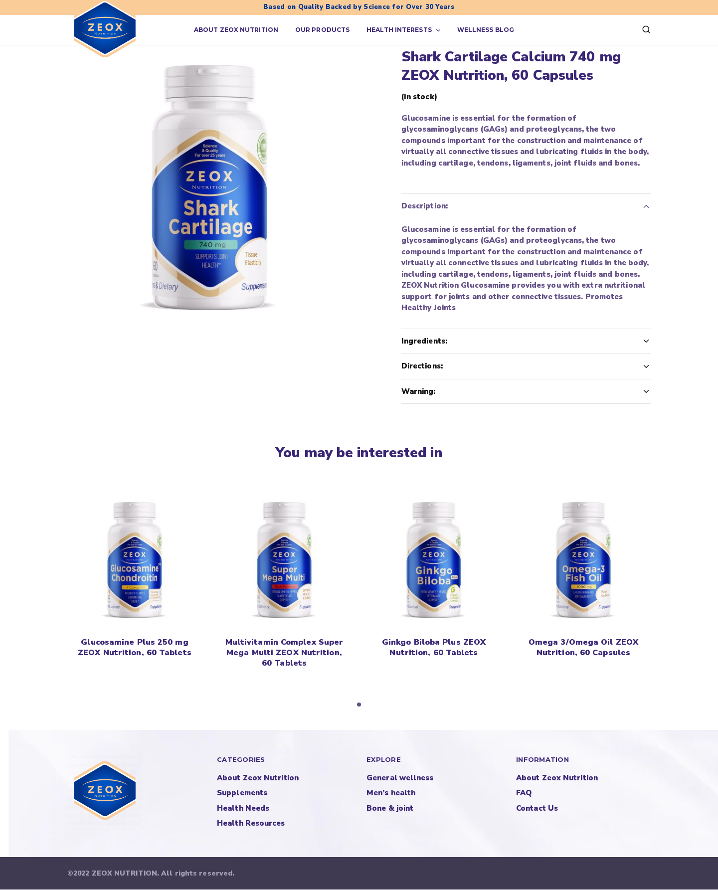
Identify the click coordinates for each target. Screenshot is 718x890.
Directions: (526, 366)
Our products (322, 29)
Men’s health (390, 793)
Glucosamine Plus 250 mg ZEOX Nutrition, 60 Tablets (134, 647)
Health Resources (251, 824)
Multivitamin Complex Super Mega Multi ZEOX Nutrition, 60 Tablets (284, 653)
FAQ (524, 793)
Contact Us (537, 808)
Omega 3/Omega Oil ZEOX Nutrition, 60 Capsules (583, 647)
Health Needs (243, 808)
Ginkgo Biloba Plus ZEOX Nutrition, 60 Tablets (434, 647)
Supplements (242, 793)
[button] (359, 705)
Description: (526, 206)
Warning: (526, 391)
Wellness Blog (485, 29)
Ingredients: (526, 341)
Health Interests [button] (404, 30)
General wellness (400, 778)
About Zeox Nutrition (236, 29)
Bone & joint (389, 808)
